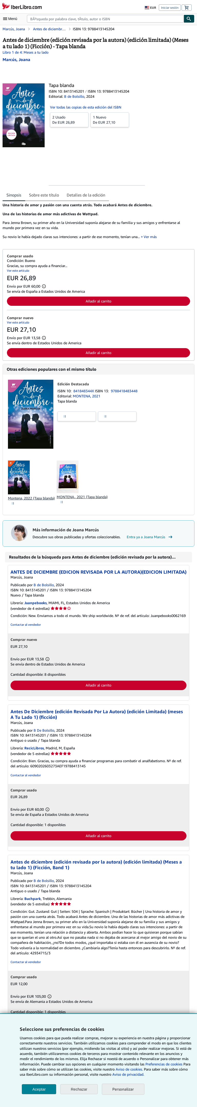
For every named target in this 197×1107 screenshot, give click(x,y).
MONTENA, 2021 (86, 396)
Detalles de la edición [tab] (86, 195)
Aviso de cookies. (129, 1069)
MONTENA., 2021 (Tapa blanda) (82, 497)
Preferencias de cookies (163, 1064)
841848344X (84, 391)
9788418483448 (124, 391)
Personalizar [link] (123, 1089)
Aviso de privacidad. (128, 1074)
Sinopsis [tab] (13, 195)
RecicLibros (34, 748)
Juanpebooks (35, 603)
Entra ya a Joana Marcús (150, 537)
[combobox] (105, 19)
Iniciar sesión (170, 7)
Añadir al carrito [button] (98, 301)
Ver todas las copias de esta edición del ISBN (85, 107)
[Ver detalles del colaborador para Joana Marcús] (16, 59)
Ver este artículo (18, 270)
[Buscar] (189, 19)
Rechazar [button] (79, 1089)
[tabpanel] (96, 222)
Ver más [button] (150, 236)
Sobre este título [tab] (44, 195)
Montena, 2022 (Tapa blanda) (31, 498)
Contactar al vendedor (26, 624)
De (69, 119)
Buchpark (32, 898)
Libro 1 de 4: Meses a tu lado (25, 52)
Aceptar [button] (39, 1089)
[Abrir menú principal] (11, 19)
